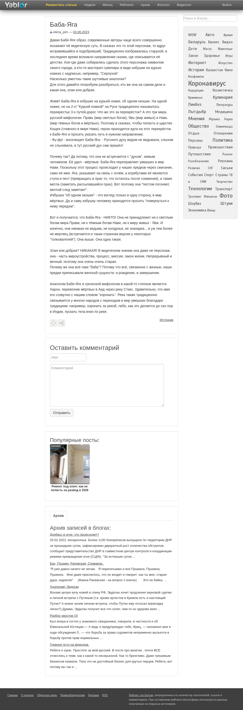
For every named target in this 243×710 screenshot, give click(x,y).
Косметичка (223, 90)
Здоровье (212, 55)
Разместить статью (61, 5)
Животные (225, 49)
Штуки (226, 203)
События (195, 175)
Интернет (197, 62)
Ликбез (195, 104)
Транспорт (224, 189)
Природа (194, 147)
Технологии (200, 188)
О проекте (27, 695)
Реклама (225, 161)
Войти (227, 5)
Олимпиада (224, 127)
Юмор (211, 210)
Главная (12, 695)
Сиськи (227, 168)
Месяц (107, 5)
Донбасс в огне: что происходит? (74, 534)
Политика (222, 140)
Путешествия (199, 154)
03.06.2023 (81, 32)
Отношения (223, 133)
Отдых (193, 133)
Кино (229, 70)
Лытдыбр (197, 111)
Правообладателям (72, 695)
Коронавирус (207, 83)
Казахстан (214, 70)
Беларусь (196, 42)
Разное (228, 154)
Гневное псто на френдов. (69, 644)
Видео (227, 42)
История (196, 69)
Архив (145, 5)
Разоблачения (198, 161)
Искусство (226, 63)
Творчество (224, 182)
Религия (194, 168)
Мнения (196, 118)
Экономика (197, 210)
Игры (229, 56)
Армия (228, 35)
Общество (198, 126)
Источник (167, 320)
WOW (192, 35)
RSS (105, 695)
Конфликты (196, 77)
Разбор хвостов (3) (64, 616)
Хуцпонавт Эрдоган (64, 587)
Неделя (89, 5)
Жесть (207, 49)
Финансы (210, 197)
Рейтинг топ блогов (141, 695)
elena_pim (59, 32)
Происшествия (220, 147)
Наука (228, 119)
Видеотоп (184, 5)
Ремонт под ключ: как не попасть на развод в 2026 (69, 468)
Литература (224, 105)
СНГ (210, 168)
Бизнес (214, 42)
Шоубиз (194, 203)
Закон (193, 55)
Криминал (195, 98)
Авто (209, 34)
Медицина (224, 112)
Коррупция (195, 90)
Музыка (214, 119)
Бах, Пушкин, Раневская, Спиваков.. (77, 563)
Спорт (209, 175)
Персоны (195, 140)
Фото (226, 195)
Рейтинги (126, 5)
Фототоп (163, 5)
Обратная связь (47, 695)
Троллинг (194, 197)
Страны (221, 175)
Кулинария (223, 97)
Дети (192, 48)
